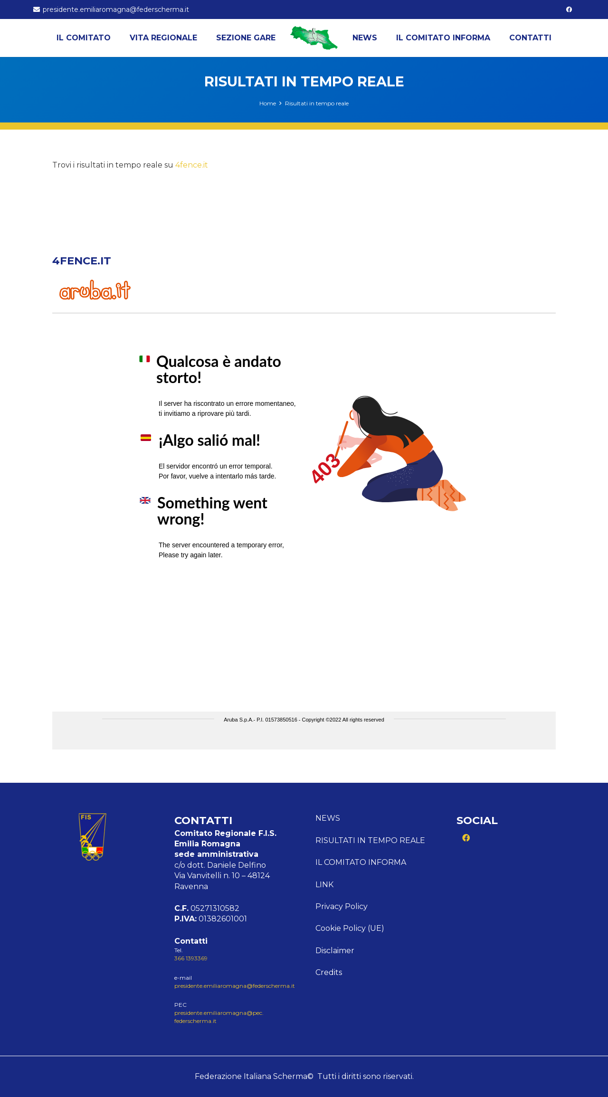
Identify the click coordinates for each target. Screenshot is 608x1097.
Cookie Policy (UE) (349, 928)
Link (324, 884)
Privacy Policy (341, 906)
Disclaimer (334, 950)
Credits (328, 972)
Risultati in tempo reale (370, 840)
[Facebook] (569, 9)
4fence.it (191, 164)
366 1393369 (191, 958)
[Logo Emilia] (314, 38)
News (327, 818)
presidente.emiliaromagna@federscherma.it (234, 985)
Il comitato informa (360, 862)
